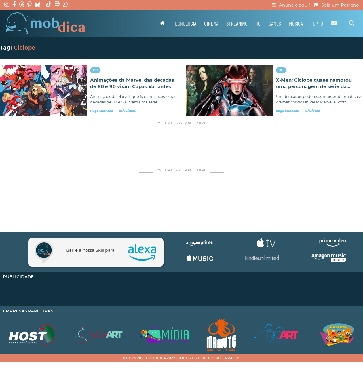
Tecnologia (184, 23)
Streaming (237, 23)
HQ (258, 23)
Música (296, 23)
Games (275, 23)
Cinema (211, 23)
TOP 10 (317, 23)
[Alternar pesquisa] (351, 23)
